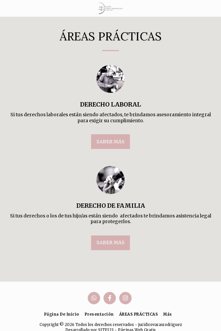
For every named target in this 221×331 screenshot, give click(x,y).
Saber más (110, 142)
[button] (7, 7)
